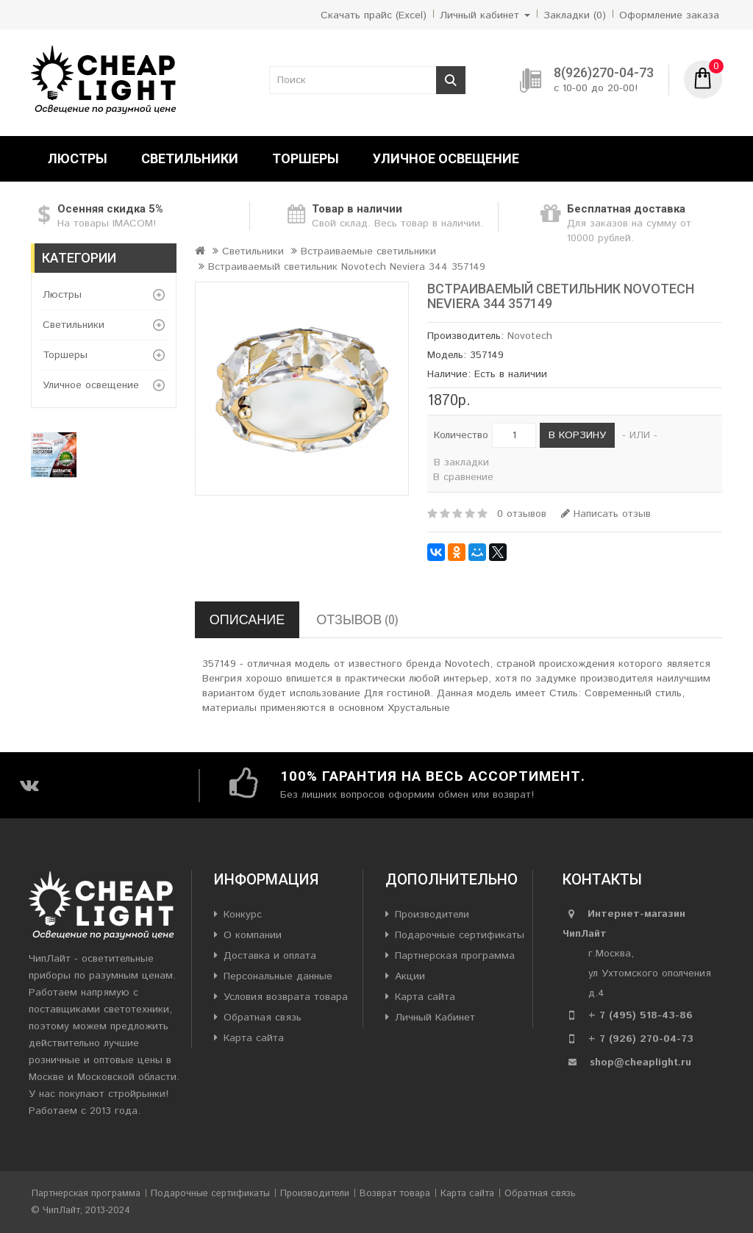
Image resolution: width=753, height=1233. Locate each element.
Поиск (450, 80)
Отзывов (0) (357, 619)
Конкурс (243, 914)
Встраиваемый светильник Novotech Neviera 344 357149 (346, 267)
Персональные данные (278, 976)
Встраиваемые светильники (368, 251)
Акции (410, 976)
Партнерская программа (455, 955)
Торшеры (305, 158)
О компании (253, 935)
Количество (461, 435)
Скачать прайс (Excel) (374, 15)
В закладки (461, 462)
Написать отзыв (606, 514)
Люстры (77, 158)
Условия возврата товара (286, 997)
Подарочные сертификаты (459, 935)
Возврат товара (395, 1194)
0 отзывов (521, 514)
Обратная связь (262, 1017)
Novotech (529, 336)
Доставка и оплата (270, 955)
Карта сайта (254, 1038)
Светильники (189, 158)
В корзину (577, 435)
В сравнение (463, 477)
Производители (432, 914)
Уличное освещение (446, 158)
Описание (247, 619)
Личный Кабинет (435, 1017)
